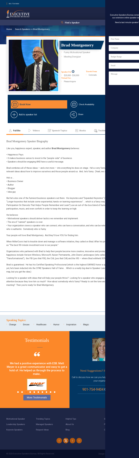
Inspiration (71, 324)
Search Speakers (23, 29)
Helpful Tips (71, 419)
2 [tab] (22, 392)
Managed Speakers (44, 424)
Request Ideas (42, 430)
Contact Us (109, 430)
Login (117, 3)
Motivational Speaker (15, 419)
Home (9, 29)
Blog (68, 430)
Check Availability (86, 104)
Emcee (26, 324)
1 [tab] (18, 392)
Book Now (25, 104)
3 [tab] (26, 392)
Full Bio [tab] (16, 130)
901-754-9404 (14, 3)
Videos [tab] (36, 130)
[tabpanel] (36, 375)
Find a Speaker (72, 23)
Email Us (115, 389)
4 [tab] (30, 392)
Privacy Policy (110, 424)
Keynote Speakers (14, 430)
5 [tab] (34, 392)
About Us (70, 424)
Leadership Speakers (15, 424)
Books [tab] (82, 130)
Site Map (108, 419)
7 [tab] (42, 392)
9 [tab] (50, 392)
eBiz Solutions (126, 454)
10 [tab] (54, 392)
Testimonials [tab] (104, 130)
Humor (56, 324)
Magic (86, 324)
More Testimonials (37, 397)
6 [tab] (38, 392)
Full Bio (123, 67)
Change (12, 324)
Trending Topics (43, 419)
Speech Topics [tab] (59, 130)
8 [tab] (46, 392)
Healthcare (41, 324)
